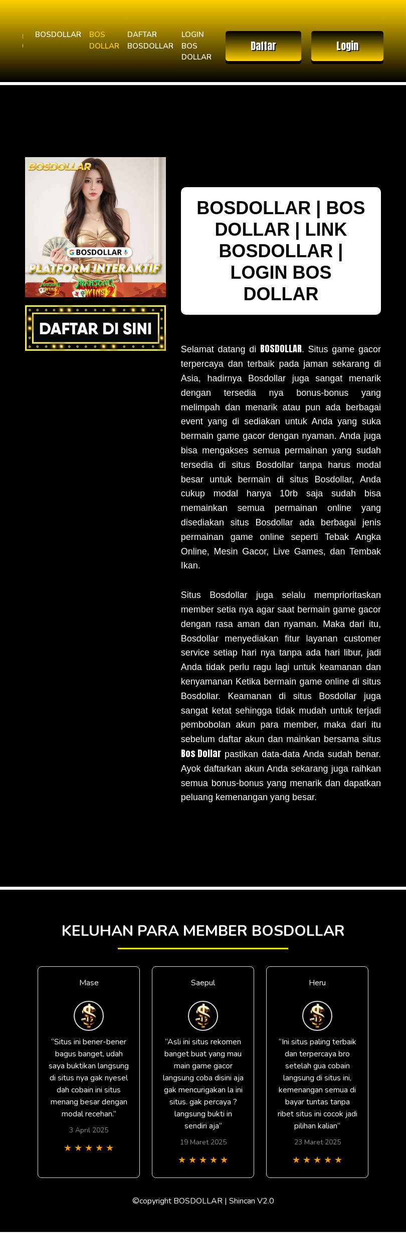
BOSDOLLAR (58, 35)
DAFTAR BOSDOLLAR (150, 40)
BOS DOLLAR (104, 40)
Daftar (263, 46)
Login (347, 46)
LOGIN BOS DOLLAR (196, 46)
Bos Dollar (201, 753)
